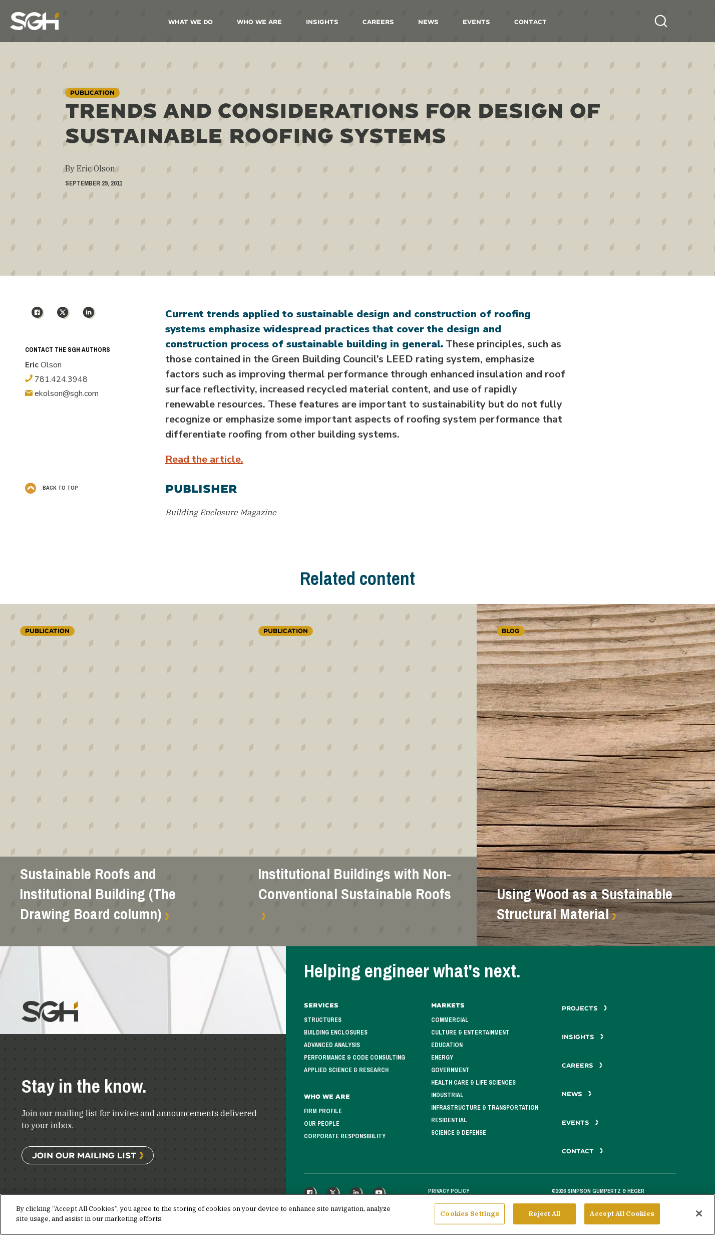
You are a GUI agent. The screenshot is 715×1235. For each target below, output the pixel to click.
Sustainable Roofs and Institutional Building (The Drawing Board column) (98, 894)
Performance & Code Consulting (354, 1057)
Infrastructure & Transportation (484, 1107)
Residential (449, 1120)
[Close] (699, 1217)
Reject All (544, 1217)
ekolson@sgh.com (62, 393)
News (428, 22)
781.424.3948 (56, 379)
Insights (322, 22)
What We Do (190, 22)
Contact (530, 22)
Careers (378, 22)
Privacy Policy (448, 1191)
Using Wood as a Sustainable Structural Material (584, 904)
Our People (321, 1123)
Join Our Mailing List (84, 1155)
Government (450, 1070)
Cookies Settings (469, 1217)
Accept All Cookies (622, 1217)
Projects (584, 1008)
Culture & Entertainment (470, 1032)
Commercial (450, 1019)
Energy (442, 1057)
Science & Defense (458, 1132)
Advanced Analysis (332, 1045)
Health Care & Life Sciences (473, 1082)
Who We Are (259, 22)
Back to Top (51, 488)
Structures (322, 1019)
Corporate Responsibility (345, 1136)
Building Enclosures (336, 1032)
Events (476, 22)
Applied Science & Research (346, 1070)
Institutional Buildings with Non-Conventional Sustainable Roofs (354, 884)
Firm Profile (323, 1111)
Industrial (447, 1095)
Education (447, 1045)
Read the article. (204, 459)
